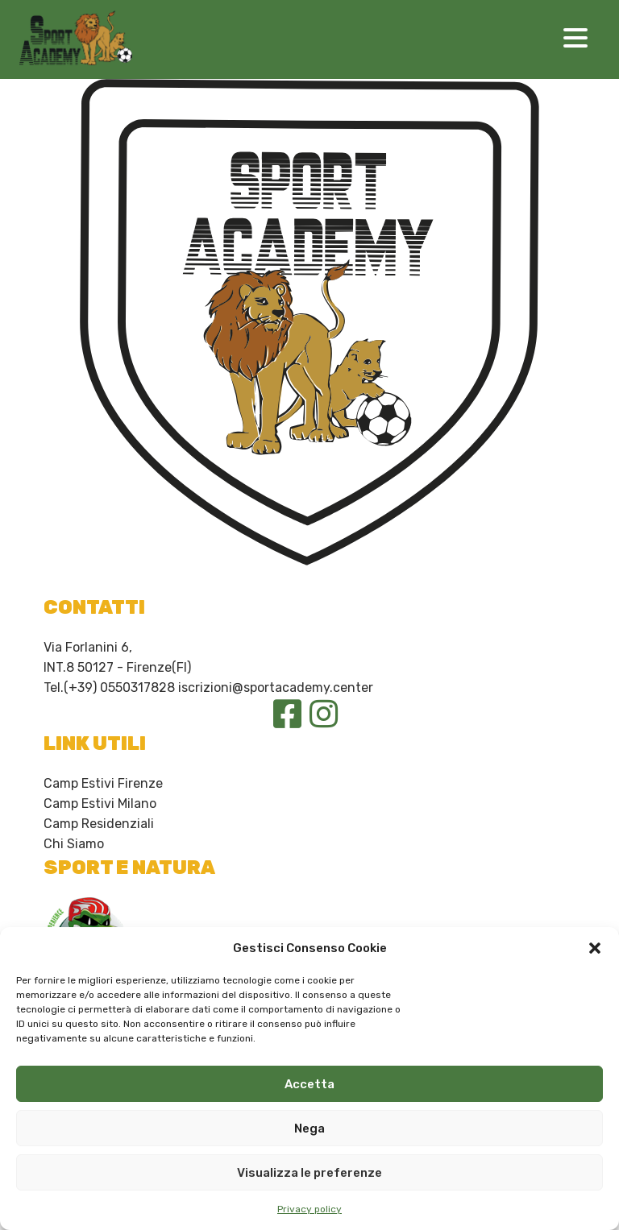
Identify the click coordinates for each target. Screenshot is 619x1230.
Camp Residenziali (99, 823)
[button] (595, 948)
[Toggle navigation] (575, 40)
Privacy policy (309, 1209)
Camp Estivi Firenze (103, 783)
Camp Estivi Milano (100, 803)
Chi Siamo (74, 843)
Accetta (309, 1084)
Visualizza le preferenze (309, 1173)
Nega (309, 1128)
